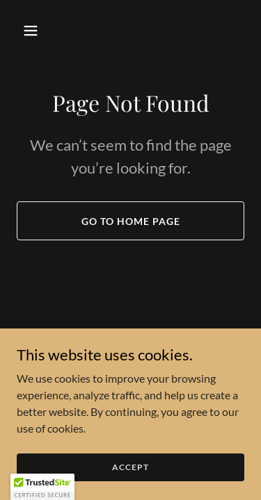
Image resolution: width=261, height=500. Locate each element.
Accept (130, 476)
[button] (34, 30)
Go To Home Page (130, 221)
